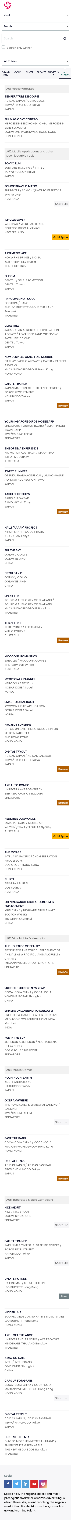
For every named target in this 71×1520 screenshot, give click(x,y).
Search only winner (19, 48)
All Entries (65, 74)
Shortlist (53, 74)
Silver (29, 72)
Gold (17, 72)
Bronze (41, 72)
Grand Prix (6, 74)
